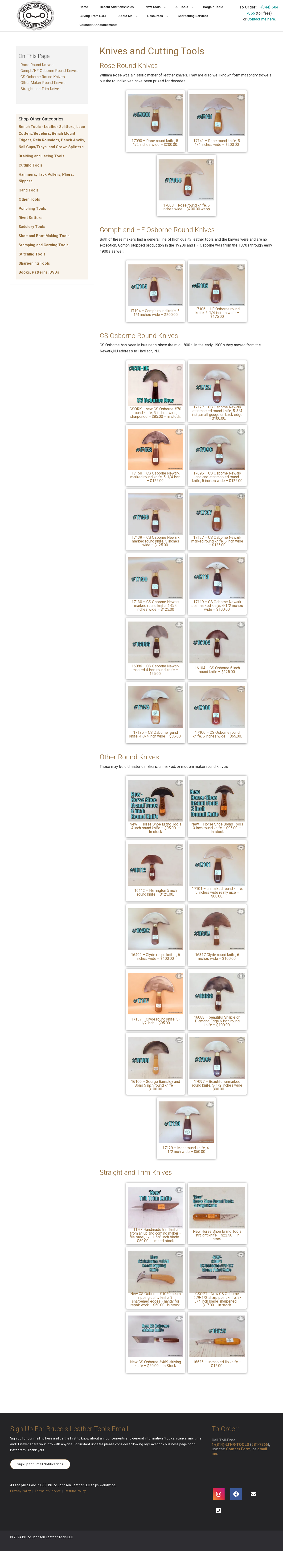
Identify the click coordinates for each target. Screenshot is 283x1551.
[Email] (253, 1494)
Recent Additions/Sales (117, 7)
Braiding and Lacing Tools (41, 156)
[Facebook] (236, 1494)
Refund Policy (75, 1491)
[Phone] (219, 1510)
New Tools (155, 7)
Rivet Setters (30, 217)
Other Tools (29, 199)
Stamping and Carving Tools (44, 245)
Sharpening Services (193, 16)
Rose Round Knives (37, 65)
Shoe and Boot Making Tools (44, 236)
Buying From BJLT (93, 16)
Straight (111, 1172)
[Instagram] (219, 1494)
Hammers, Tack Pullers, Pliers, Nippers (46, 177)
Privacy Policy (20, 1491)
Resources (157, 16)
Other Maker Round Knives (43, 82)
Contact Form (238, 1449)
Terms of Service (48, 1491)
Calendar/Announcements (98, 25)
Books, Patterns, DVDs (39, 272)
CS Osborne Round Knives (43, 77)
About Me (128, 16)
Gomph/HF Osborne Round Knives (49, 70)
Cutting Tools (31, 165)
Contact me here (261, 19)
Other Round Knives (129, 757)
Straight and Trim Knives (41, 89)
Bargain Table (213, 7)
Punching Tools (32, 208)
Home (83, 7)
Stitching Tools (32, 254)
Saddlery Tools (32, 226)
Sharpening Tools (34, 263)
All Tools (184, 7)
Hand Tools (29, 190)
